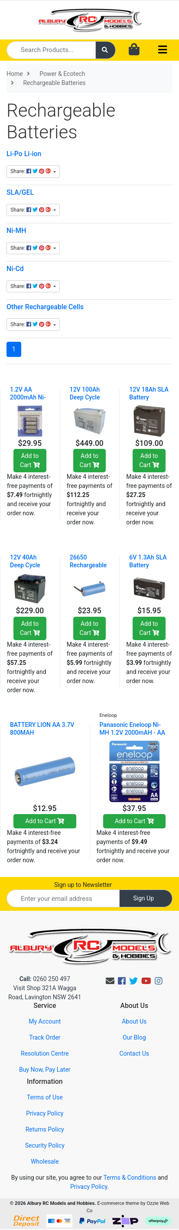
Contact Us (134, 1053)
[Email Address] (63, 898)
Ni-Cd (15, 269)
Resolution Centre (44, 1053)
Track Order (44, 1037)
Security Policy (45, 1145)
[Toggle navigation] (162, 50)
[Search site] (105, 50)
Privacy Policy (44, 1113)
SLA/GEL (20, 192)
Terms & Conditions (129, 1177)
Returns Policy (45, 1129)
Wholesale (45, 1161)
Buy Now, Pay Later (45, 1069)
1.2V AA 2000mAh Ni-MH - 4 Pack (28, 397)
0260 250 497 (45, 978)
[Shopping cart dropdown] (134, 49)
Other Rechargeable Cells (45, 307)
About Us (134, 1021)
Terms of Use (45, 1097)
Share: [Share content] (31, 171)
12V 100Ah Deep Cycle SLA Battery (86, 397)
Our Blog (134, 1037)
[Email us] (110, 981)
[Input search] (51, 50)
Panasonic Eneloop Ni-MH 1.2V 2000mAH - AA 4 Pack (133, 732)
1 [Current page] (14, 349)
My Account (45, 1021)
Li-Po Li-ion (24, 154)
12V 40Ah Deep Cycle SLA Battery (26, 565)
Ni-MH (16, 230)
